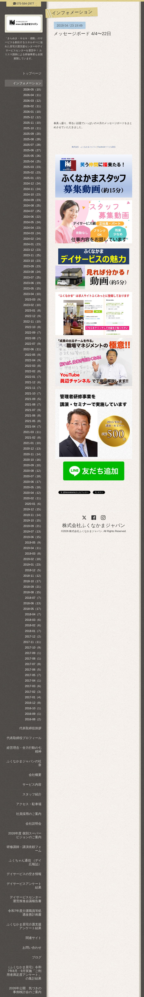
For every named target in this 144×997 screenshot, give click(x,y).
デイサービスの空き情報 (24, 874)
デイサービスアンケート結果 (24, 885)
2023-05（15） (33, 288)
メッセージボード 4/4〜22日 (82, 33)
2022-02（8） (34, 371)
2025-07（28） (33, 144)
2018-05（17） (33, 608)
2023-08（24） (33, 271)
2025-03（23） (33, 167)
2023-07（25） (33, 277)
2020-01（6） (34, 503)
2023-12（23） (33, 249)
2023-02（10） (33, 305)
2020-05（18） (33, 487)
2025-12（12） (33, 117)
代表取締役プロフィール (24, 738)
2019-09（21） (33, 526)
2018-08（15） (33, 592)
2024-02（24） (33, 238)
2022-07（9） (34, 343)
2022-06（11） (33, 349)
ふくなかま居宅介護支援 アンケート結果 (25, 926)
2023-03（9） (34, 299)
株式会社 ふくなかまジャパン (84, 147)
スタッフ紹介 (31, 794)
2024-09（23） (33, 200)
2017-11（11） (33, 642)
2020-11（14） (33, 454)
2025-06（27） (33, 150)
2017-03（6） (34, 686)
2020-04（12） (33, 492)
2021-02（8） (34, 437)
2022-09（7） (34, 332)
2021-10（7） (34, 393)
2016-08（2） (34, 719)
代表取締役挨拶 (30, 728)
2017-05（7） (34, 675)
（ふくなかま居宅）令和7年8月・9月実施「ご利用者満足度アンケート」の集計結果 (24, 972)
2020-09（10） (33, 465)
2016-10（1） (34, 708)
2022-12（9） (34, 316)
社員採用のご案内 (28, 814)
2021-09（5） (34, 399)
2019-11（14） (33, 515)
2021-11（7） (34, 387)
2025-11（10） (33, 122)
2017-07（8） (34, 664)
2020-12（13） (33, 448)
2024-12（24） (33, 183)
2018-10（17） (33, 581)
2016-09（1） (34, 713)
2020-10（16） (33, 459)
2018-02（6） (34, 625)
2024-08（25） (33, 205)
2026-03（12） (33, 100)
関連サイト (33, 938)
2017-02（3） (34, 691)
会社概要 (35, 774)
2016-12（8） (34, 702)
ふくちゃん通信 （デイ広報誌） (25, 862)
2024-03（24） (33, 233)
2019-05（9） (34, 542)
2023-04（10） (33, 294)
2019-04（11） (33, 548)
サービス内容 (31, 784)
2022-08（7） (34, 338)
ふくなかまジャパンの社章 (24, 763)
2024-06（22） (33, 216)
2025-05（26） (33, 155)
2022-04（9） (34, 360)
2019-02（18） (33, 559)
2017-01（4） (34, 697)
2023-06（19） (33, 283)
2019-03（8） (34, 553)
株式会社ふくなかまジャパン (93, 525)
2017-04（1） (34, 680)
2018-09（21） (33, 586)
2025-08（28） (33, 139)
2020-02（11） (33, 498)
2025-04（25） (33, 161)
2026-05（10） (33, 89)
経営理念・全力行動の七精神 (24, 749)
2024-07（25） (33, 211)
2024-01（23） (33, 244)
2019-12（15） (33, 509)
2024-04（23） (33, 227)
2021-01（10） (33, 443)
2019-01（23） (33, 564)
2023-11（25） (33, 255)
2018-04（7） (34, 614)
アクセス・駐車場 (28, 804)
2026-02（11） (33, 106)
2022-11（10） (33, 321)
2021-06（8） (34, 415)
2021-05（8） (34, 421)
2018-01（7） (34, 631)
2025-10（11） (33, 128)
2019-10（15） (33, 520)
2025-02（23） (33, 172)
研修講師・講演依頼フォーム (24, 848)
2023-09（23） (33, 266)
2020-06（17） (33, 481)
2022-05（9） (34, 354)
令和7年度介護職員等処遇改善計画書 (24, 912)
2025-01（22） (33, 178)
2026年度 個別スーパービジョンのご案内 (24, 835)
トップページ (31, 73)
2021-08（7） (34, 404)
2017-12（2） (34, 636)
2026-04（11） (33, 95)
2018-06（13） (33, 603)
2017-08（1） (34, 658)
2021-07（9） (34, 410)
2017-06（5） (34, 669)
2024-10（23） (33, 194)
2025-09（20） (33, 133)
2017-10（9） (34, 647)
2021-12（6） (34, 382)
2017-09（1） (34, 653)
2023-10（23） (33, 260)
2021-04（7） (34, 426)
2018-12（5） (34, 570)
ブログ (36, 957)
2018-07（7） (34, 597)
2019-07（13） (33, 531)
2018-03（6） (34, 619)
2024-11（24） (33, 189)
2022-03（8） (34, 365)
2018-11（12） (33, 575)
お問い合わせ (31, 947)
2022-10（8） (34, 327)
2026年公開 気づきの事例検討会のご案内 (25, 990)
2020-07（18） (33, 476)
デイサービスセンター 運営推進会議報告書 (26, 899)
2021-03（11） (33, 432)
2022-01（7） (34, 376)
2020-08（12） (33, 470)
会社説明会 (33, 823)
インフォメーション (27, 83)
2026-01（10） (33, 111)
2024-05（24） (33, 222)
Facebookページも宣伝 (107, 147)
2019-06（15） (33, 537)
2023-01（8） (34, 310)
